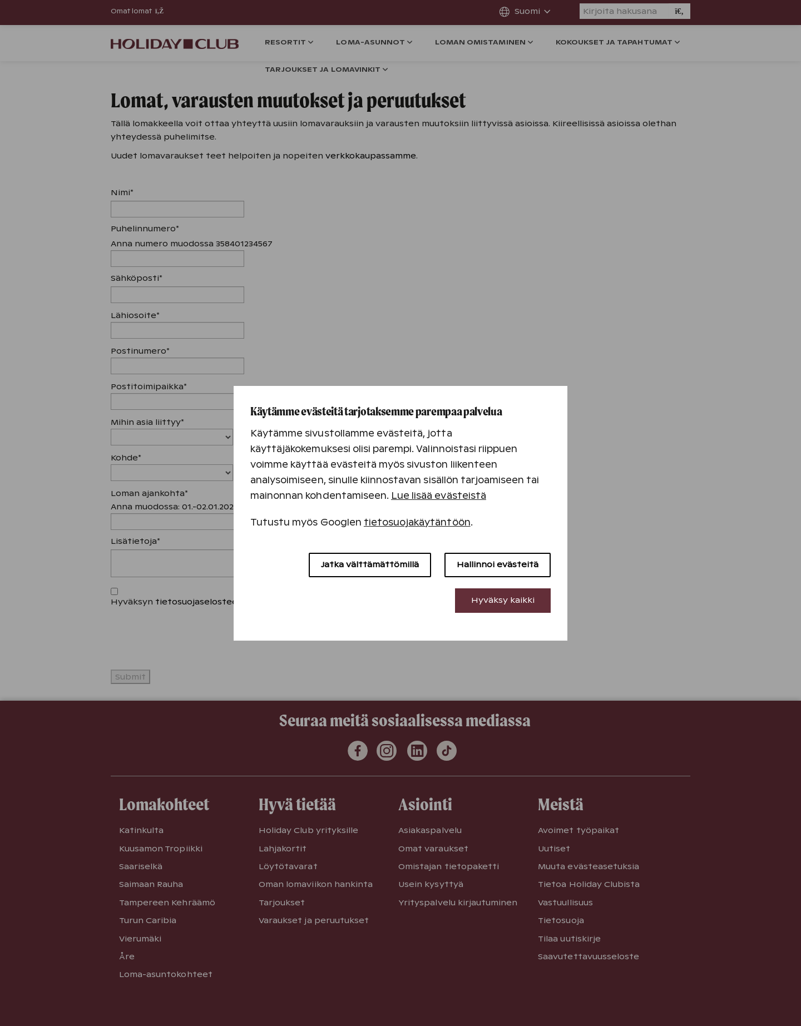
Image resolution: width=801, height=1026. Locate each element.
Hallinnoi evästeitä (497, 564)
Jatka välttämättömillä (370, 564)
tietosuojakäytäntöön (417, 522)
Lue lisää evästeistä (438, 496)
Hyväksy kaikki (503, 600)
